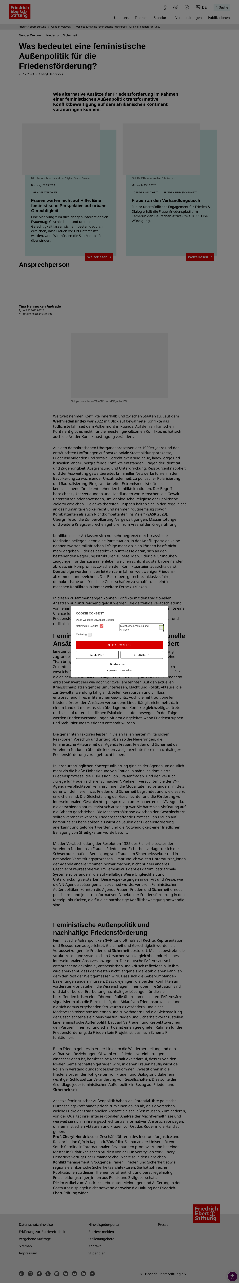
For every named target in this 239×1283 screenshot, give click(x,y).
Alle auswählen (119, 645)
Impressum (112, 670)
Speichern (142, 655)
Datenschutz (126, 670)
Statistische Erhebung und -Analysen (141, 628)
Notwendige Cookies (89, 626)
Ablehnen (97, 655)
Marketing (84, 634)
